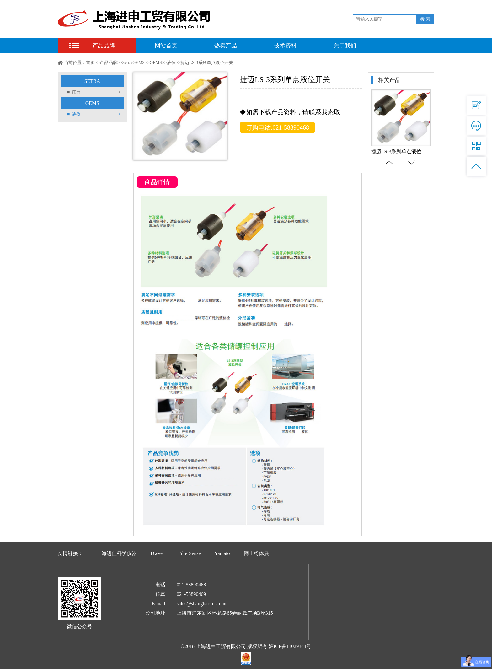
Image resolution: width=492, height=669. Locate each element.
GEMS (156, 62)
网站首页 (166, 45)
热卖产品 (225, 45)
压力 (93, 92)
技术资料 (285, 45)
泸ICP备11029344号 (290, 646)
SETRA (92, 81)
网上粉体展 (256, 553)
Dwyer (157, 553)
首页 (90, 62)
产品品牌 (103, 45)
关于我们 (345, 45)
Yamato (222, 553)
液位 (171, 62)
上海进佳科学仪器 (117, 553)
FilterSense (189, 553)
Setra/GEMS (133, 62)
